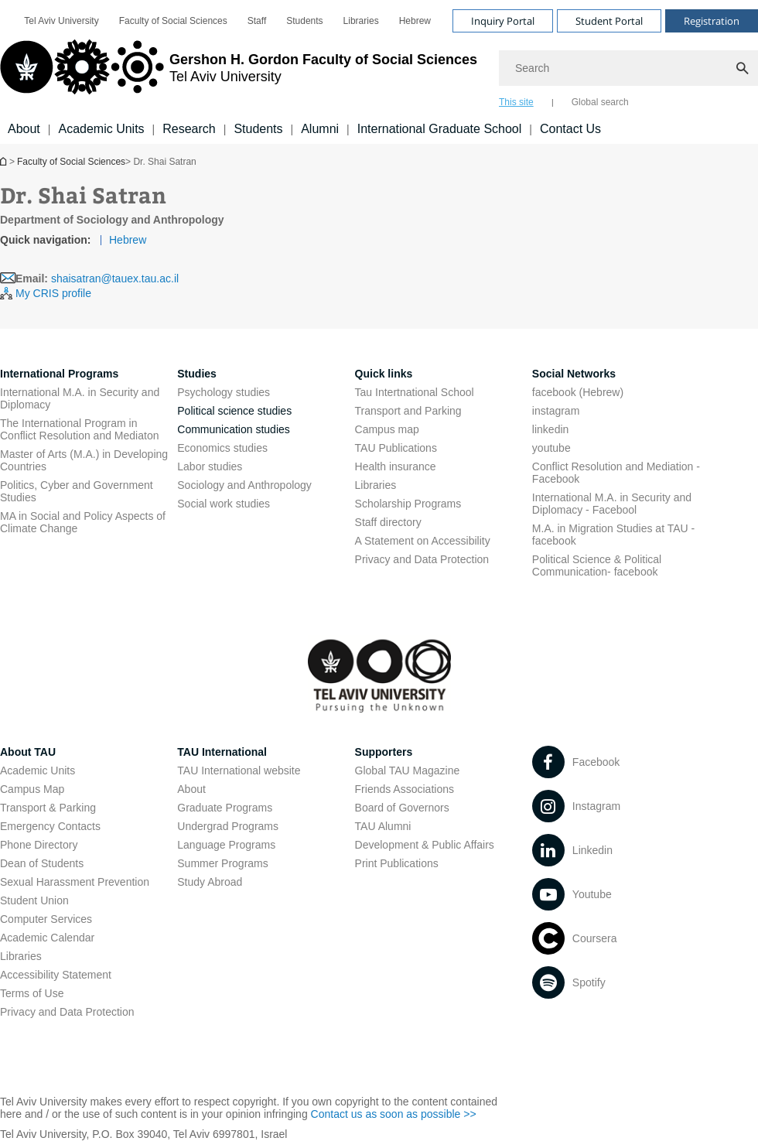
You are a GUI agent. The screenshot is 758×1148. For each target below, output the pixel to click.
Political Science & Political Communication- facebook (596, 565)
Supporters (384, 752)
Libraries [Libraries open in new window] (361, 20)
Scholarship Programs (408, 503)
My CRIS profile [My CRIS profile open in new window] (53, 293)
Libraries (376, 485)
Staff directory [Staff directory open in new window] (388, 522)
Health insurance (395, 466)
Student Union (34, 900)
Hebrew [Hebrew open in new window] (415, 20)
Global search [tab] (600, 102)
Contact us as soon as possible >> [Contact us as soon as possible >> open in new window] (393, 1114)
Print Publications (397, 863)
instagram (555, 411)
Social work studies (223, 503)
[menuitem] (61, 21)
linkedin (550, 429)
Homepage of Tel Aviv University (4, 161)
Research (188, 128)
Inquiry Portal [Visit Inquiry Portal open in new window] (502, 21)
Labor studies (209, 466)
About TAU (28, 752)
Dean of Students (42, 863)
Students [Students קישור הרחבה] (258, 128)
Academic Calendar (47, 937)
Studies (197, 373)
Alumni (320, 128)
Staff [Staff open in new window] (257, 20)
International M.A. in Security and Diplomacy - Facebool (611, 503)
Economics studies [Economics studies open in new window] (222, 448)
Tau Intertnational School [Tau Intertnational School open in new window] (414, 392)
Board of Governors (402, 807)
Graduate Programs (224, 807)
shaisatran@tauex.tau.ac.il (115, 278)
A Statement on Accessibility (422, 541)
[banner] (379, 72)
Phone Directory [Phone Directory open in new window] (38, 845)
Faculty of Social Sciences (71, 161)
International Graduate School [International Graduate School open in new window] (439, 128)
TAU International (222, 752)
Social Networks (574, 373)
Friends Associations (404, 789)
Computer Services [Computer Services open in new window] (46, 919)
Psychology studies (223, 392)
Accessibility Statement (55, 975)
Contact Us (570, 128)
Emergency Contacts (50, 826)
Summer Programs (222, 863)
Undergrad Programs (227, 826)
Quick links (384, 373)
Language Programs (226, 845)
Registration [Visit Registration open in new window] (711, 21)
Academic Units (101, 128)
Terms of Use (31, 993)
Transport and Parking (408, 411)
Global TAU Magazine (407, 770)
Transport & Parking (48, 807)
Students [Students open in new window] (304, 20)
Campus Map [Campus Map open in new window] (32, 789)
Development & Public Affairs (424, 845)
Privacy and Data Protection (67, 1012)
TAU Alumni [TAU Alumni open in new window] (383, 826)
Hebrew (127, 240)
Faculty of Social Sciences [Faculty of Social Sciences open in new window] (173, 20)
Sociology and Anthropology (244, 485)
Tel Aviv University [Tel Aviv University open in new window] (61, 20)
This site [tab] (516, 102)
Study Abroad (209, 882)
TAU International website (238, 770)
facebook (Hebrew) (577, 392)
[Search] (628, 68)
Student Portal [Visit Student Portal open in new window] (609, 21)
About (24, 128)
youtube (551, 448)
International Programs (59, 373)
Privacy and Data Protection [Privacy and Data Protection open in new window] (422, 559)
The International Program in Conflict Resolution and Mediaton (79, 429)
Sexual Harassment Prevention (74, 882)
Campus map (387, 429)
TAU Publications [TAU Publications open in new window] (396, 448)
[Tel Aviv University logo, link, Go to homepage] (238, 73)
